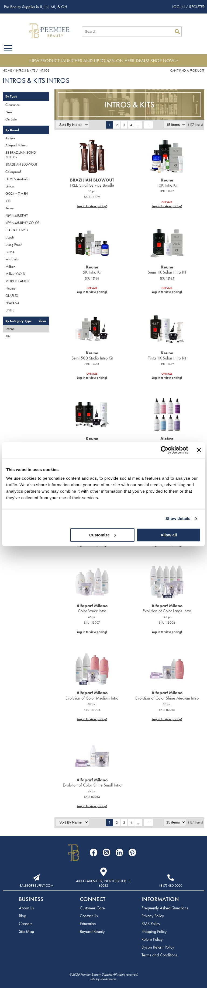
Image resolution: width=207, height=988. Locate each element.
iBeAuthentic (108, 979)
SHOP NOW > (164, 60)
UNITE (9, 310)
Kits (7, 336)
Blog (22, 916)
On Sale (11, 119)
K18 (8, 201)
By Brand (12, 130)
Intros (10, 329)
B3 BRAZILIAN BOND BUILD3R (20, 154)
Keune (9, 208)
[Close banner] (199, 450)
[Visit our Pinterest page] (132, 852)
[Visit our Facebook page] (93, 852)
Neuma (10, 288)
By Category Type (18, 320)
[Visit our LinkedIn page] (119, 852)
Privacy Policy (153, 916)
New (8, 112)
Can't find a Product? (187, 70)
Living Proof (13, 244)
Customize (102, 535)
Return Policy (152, 939)
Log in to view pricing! (92, 206)
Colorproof (13, 171)
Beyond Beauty (92, 931)
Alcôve (10, 138)
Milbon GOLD (15, 273)
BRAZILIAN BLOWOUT (21, 164)
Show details (178, 518)
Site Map (26, 931)
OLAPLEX (11, 295)
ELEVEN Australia (17, 179)
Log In (179, 6)
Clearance (12, 104)
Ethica (9, 186)
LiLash (9, 237)
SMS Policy (151, 923)
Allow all (168, 535)
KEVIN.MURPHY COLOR (22, 222)
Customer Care (92, 908)
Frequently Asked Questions (165, 908)
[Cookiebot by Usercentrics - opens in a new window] (164, 450)
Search (177, 31)
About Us (26, 908)
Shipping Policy (154, 931)
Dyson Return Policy (158, 947)
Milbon (10, 266)
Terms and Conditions (159, 955)
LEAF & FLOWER (16, 230)
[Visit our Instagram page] (106, 852)
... (138, 125)
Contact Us (89, 916)
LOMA (10, 252)
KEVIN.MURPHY (16, 215)
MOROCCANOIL (17, 281)
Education (88, 923)
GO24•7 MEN (16, 193)
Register (197, 6)
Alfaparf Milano (16, 145)
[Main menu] (8, 48)
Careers (25, 923)
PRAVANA (12, 303)
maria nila (12, 259)
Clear (42, 320)
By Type (11, 96)
